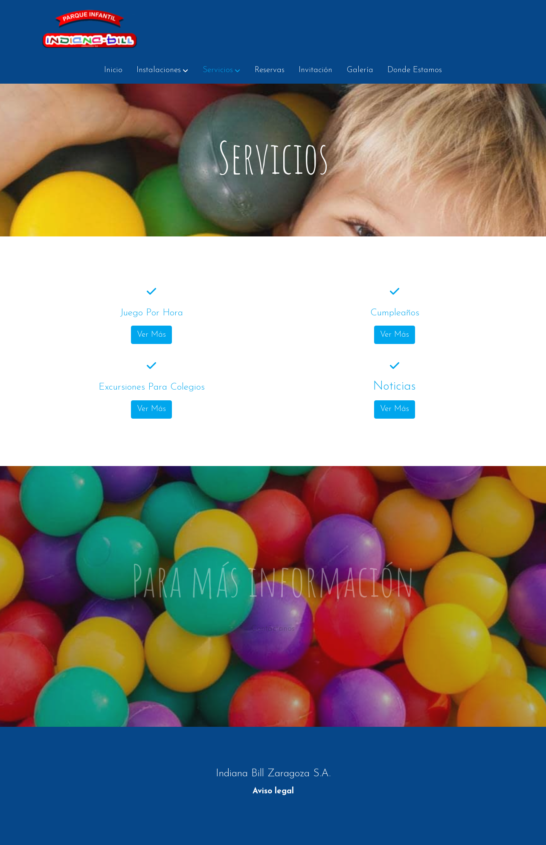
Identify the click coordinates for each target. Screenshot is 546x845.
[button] (162, 70)
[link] (90, 29)
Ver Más (151, 343)
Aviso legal (273, 791)
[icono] (151, 299)
